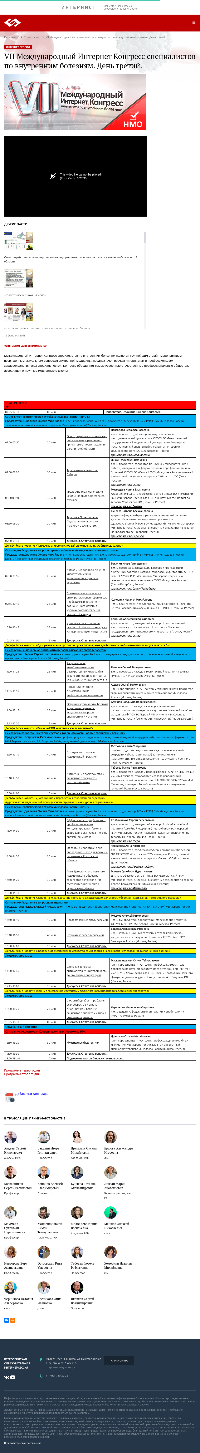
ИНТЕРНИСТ (80, 7)
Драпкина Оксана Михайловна (84, 1150)
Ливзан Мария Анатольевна (114, 1186)
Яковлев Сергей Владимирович (82, 1301)
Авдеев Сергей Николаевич (15, 1150)
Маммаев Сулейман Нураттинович (14, 1228)
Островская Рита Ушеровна (50, 1265)
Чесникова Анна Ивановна (50, 1301)
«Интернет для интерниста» (26, 345)
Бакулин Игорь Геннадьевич (48, 1150)
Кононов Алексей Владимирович (50, 1186)
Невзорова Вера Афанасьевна (15, 1265)
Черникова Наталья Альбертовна (18, 1301)
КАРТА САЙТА (119, 1360)
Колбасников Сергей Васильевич (18, 1186)
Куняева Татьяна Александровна (83, 1186)
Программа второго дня (22, 1074)
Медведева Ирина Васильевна (84, 1226)
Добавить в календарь (26, 1093)
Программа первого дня (22, 1070)
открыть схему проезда (60, 1367)
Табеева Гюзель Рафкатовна (82, 1265)
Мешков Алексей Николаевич (116, 1226)
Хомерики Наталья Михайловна (118, 1265)
